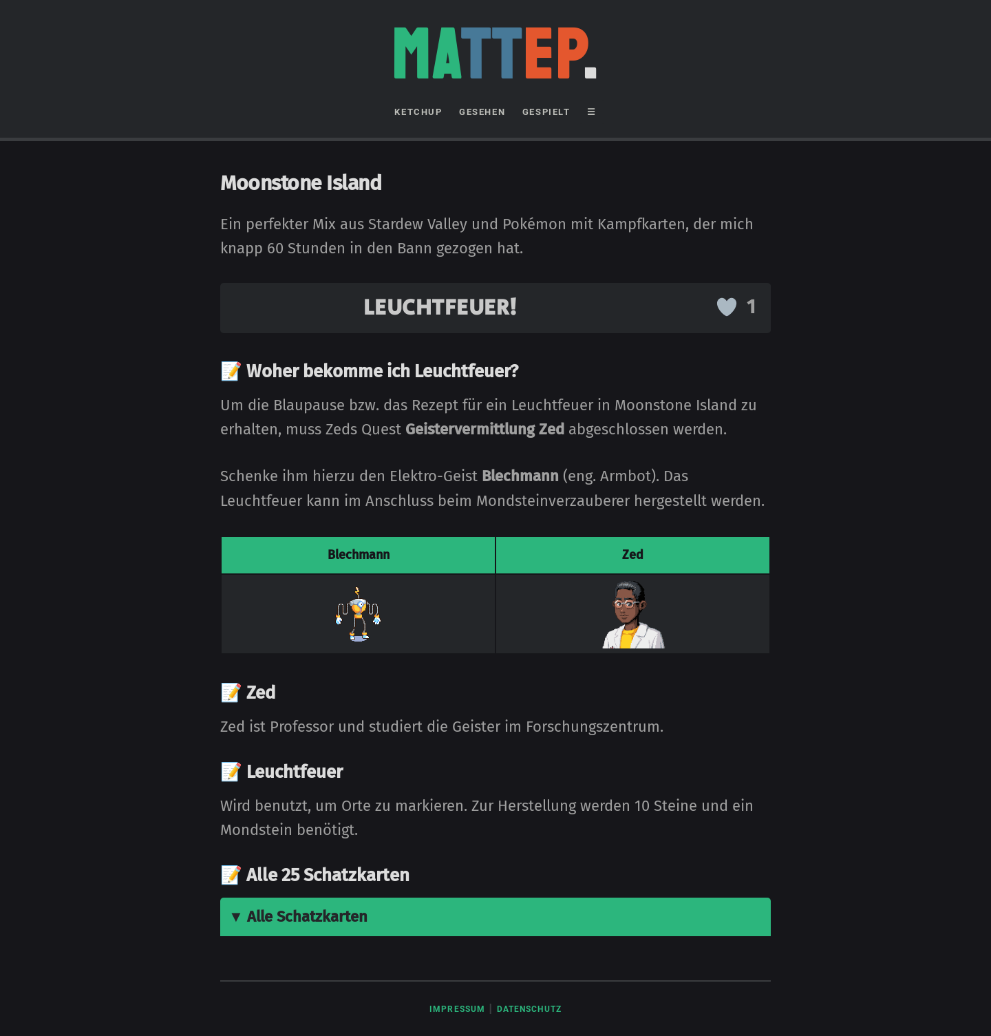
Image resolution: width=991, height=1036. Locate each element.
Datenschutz (529, 1009)
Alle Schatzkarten (307, 916)
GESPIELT (546, 112)
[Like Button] (726, 307)
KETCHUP (418, 112)
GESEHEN (482, 112)
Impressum (457, 1009)
